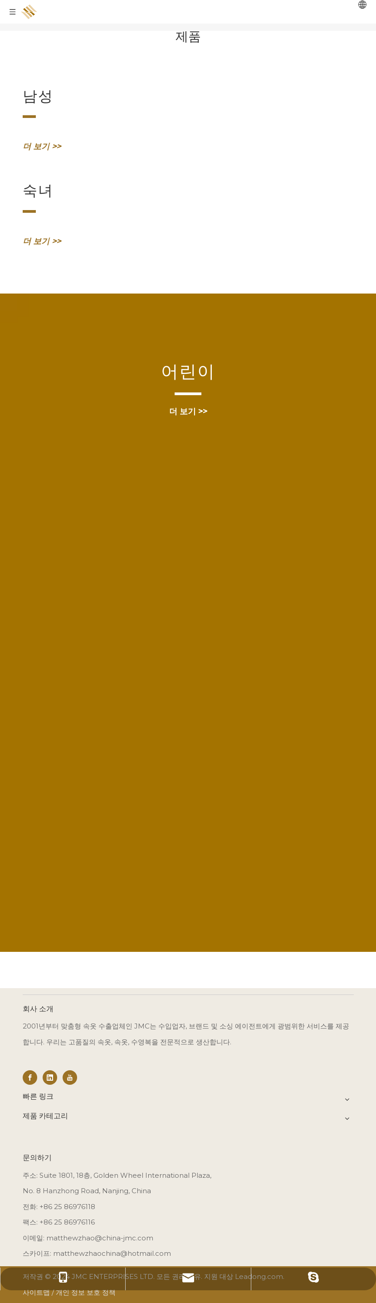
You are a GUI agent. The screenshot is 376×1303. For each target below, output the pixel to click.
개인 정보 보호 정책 (86, 1292)
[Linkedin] (50, 1077)
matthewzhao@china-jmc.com (99, 1238)
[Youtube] (70, 1077)
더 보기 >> (42, 147)
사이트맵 (36, 1292)
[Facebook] (30, 1077)
